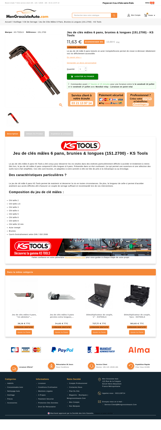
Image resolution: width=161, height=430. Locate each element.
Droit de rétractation (47, 417)
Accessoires (12, 413)
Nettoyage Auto (13, 402)
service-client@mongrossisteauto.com (121, 415)
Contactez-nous (75, 398)
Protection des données (48, 413)
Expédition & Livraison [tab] (61, 144)
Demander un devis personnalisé (81, 74)
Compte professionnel (78, 394)
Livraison (42, 394)
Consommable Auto (15, 398)
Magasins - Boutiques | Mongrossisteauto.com (77, 407)
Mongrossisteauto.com (75, 268)
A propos (42, 406)
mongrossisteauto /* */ (27, 13)
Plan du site (74, 402)
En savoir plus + (74, 68)
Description (12, 144)
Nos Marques (74, 417)
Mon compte (74, 413)
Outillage (11, 406)
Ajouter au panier (82, 87)
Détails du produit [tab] (34, 144)
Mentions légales (45, 402)
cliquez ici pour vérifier (103, 424)
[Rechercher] (94, 15)
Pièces (10, 410)
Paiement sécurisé (46, 410)
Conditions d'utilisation (47, 398)
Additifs (10, 394)
